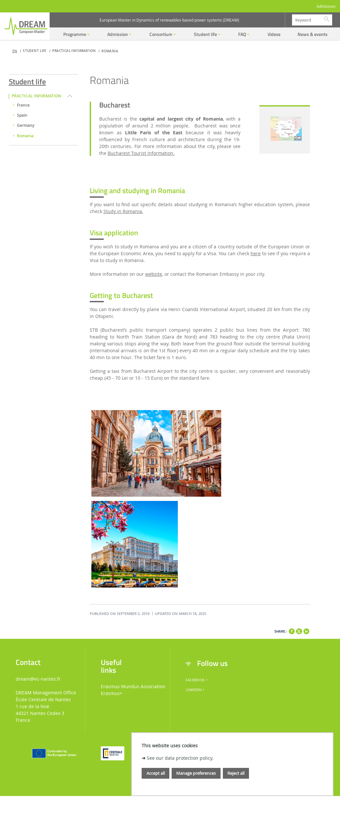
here (256, 253)
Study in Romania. (123, 211)
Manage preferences (196, 773)
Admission (326, 6)
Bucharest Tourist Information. (141, 153)
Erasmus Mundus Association (133, 686)
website (153, 274)
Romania (109, 51)
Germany (25, 125)
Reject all (235, 773)
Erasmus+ (111, 693)
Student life (27, 80)
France (23, 105)
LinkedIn (195, 690)
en (14, 51)
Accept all (156, 773)
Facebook (197, 680)
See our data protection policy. (180, 758)
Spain (22, 115)
